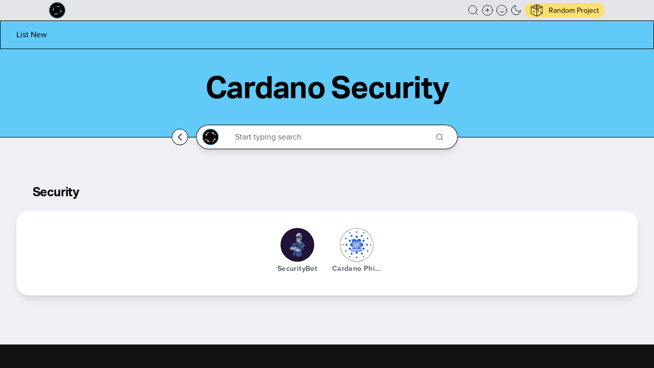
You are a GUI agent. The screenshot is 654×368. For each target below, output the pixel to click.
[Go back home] (180, 137)
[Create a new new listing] (487, 10)
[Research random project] (564, 10)
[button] (473, 10)
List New (31, 34)
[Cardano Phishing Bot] (356, 244)
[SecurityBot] (297, 244)
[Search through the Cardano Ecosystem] (331, 137)
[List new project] (31, 34)
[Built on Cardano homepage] (57, 10)
